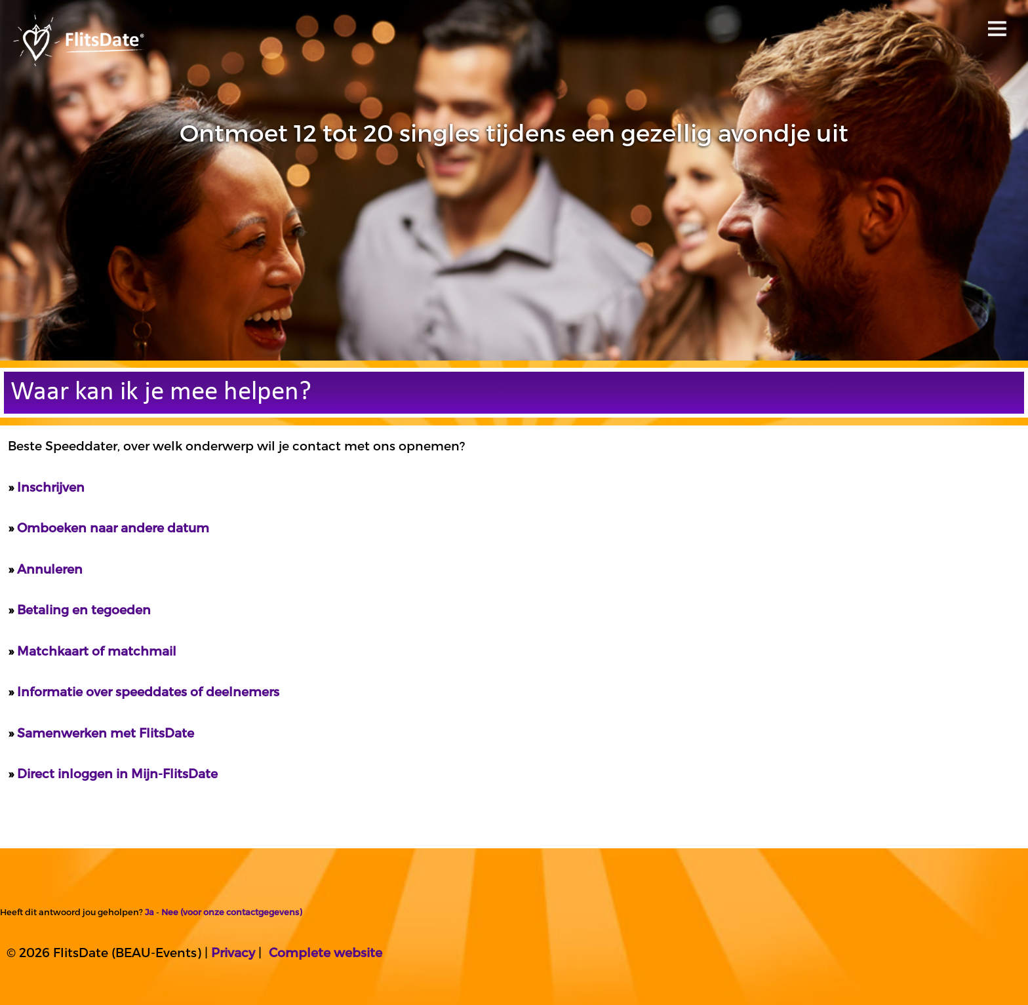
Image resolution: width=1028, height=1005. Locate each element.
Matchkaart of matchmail (96, 650)
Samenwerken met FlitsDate (105, 732)
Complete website (325, 952)
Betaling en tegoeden (84, 609)
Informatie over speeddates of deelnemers (148, 691)
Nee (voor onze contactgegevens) (231, 912)
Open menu (994, 24)
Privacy (233, 952)
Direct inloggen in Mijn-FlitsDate (117, 773)
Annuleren (50, 568)
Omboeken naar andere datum (113, 527)
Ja (149, 912)
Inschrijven (51, 486)
